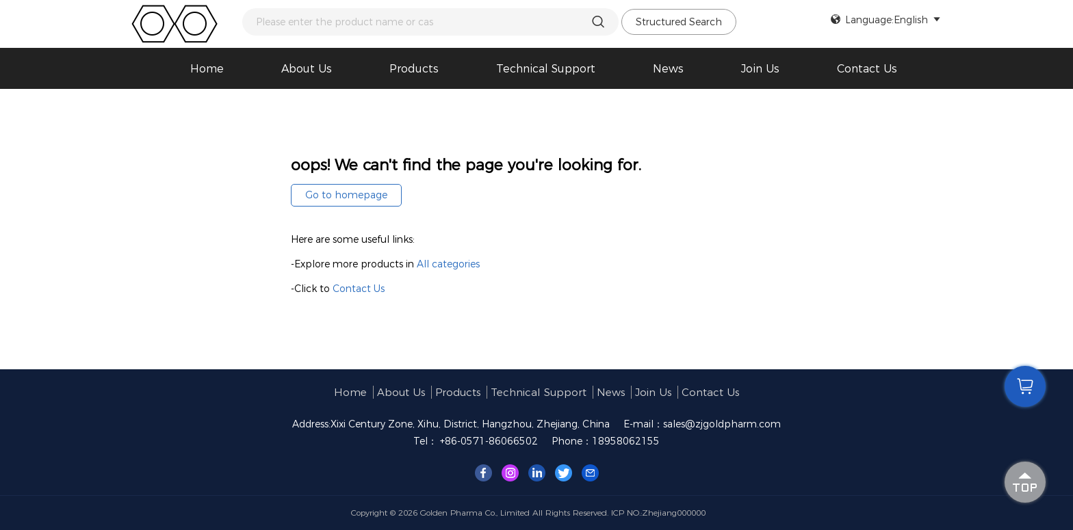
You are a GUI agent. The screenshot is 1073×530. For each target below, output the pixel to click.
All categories (448, 264)
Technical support (545, 68)
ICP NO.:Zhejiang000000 (658, 512)
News (668, 68)
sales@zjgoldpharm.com (722, 424)
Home (207, 68)
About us (306, 68)
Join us (760, 68)
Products (414, 68)
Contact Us (867, 68)
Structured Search (679, 22)
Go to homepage (346, 195)
